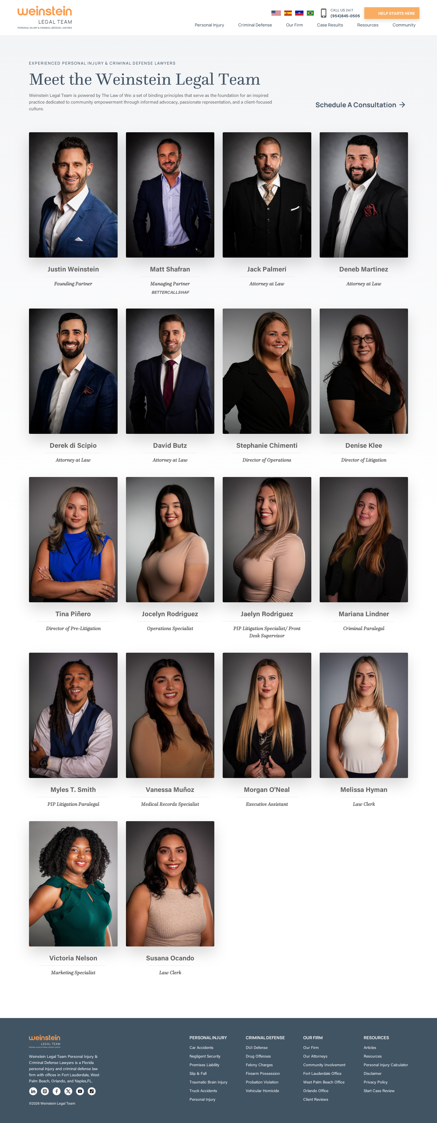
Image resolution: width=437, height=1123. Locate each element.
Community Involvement (324, 1064)
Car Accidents (201, 1047)
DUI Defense (257, 1047)
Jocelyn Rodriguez (170, 613)
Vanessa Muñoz (170, 789)
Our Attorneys (315, 1056)
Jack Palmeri (267, 268)
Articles (370, 1047)
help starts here (396, 13)
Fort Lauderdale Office (322, 1073)
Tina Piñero (73, 613)
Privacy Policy (376, 1082)
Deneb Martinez (363, 268)
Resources (367, 25)
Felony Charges (259, 1064)
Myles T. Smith (73, 789)
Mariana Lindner (364, 613)
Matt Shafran (170, 268)
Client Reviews (315, 1099)
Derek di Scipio (73, 445)
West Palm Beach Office (323, 1082)
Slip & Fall (198, 1073)
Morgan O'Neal (267, 789)
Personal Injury (209, 25)
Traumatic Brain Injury (208, 1082)
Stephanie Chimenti (267, 445)
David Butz (170, 445)
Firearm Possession (263, 1073)
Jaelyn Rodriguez (267, 613)
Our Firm (294, 25)
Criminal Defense (255, 25)
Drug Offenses (258, 1056)
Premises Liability (204, 1064)
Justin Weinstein (73, 268)
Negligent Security (205, 1056)
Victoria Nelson (73, 957)
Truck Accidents (203, 1090)
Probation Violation (262, 1082)
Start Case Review (379, 1090)
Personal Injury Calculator (386, 1064)
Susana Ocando (170, 957)
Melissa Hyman (363, 789)
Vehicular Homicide (262, 1090)
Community (404, 25)
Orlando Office (315, 1090)
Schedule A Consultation (355, 104)
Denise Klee (363, 445)
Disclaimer (373, 1073)
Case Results (330, 25)
